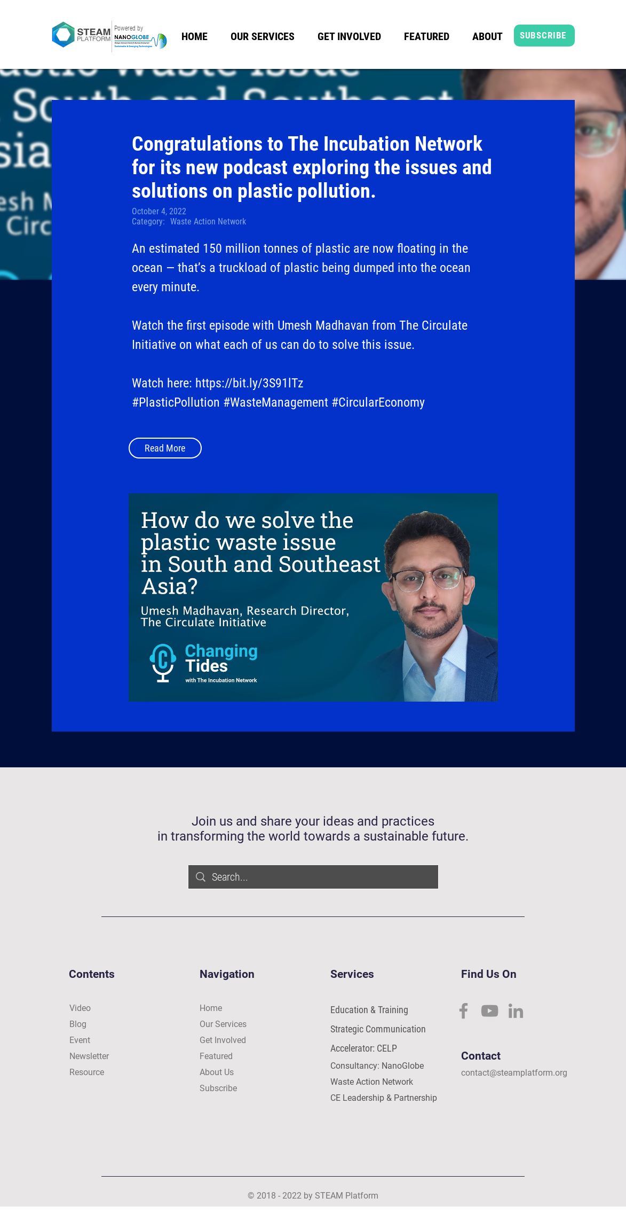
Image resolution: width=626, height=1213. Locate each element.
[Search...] (314, 877)
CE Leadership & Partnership (383, 1098)
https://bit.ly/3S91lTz (249, 383)
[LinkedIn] (515, 1010)
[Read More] (165, 448)
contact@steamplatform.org (514, 1073)
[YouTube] (489, 1010)
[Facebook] (463, 1010)
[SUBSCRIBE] (544, 35)
